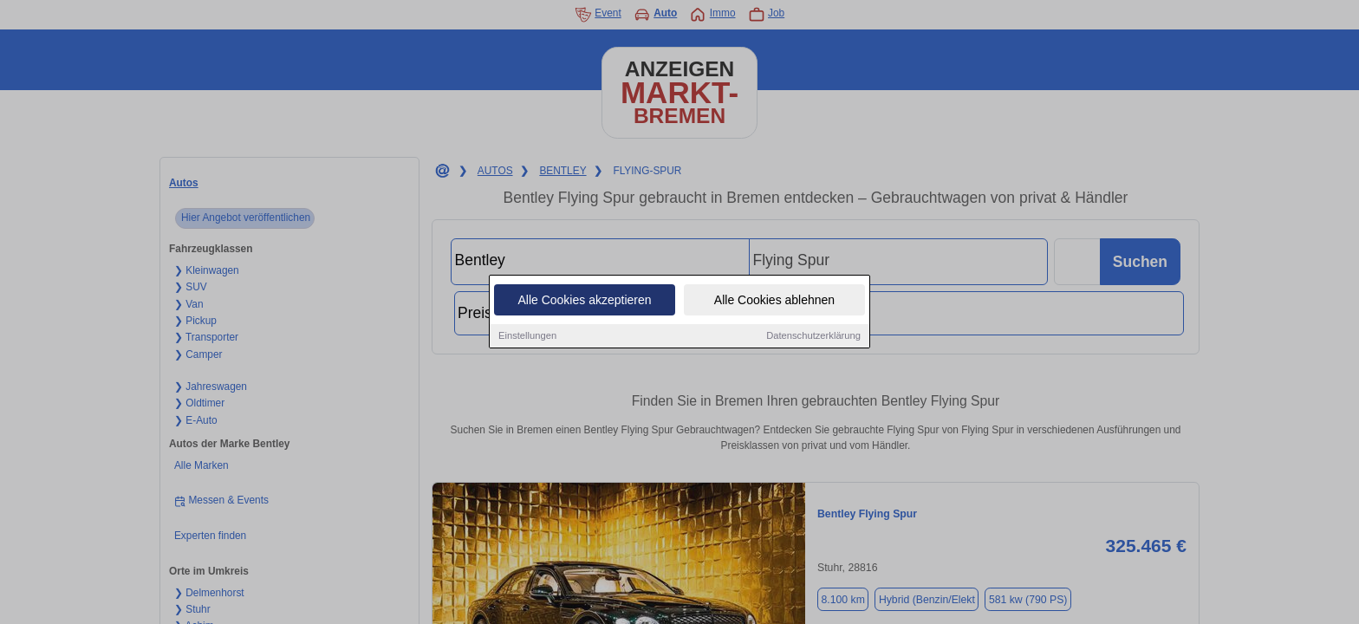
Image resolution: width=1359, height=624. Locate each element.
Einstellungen (527, 336)
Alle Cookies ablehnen (774, 301)
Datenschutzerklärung (813, 336)
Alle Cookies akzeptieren (584, 301)
